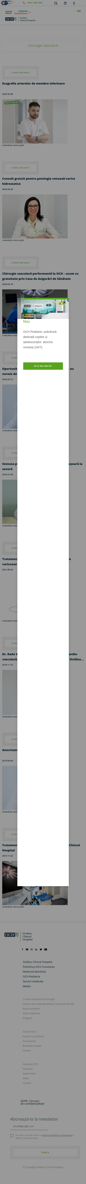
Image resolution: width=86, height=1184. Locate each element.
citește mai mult (20, 263)
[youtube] (27, 949)
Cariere (27, 1050)
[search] (55, 3)
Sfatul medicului (31, 1013)
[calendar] (65, 3)
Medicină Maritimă (34, 971)
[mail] (45, 949)
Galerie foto (29, 1073)
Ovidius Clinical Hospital (37, 962)
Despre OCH (29, 1031)
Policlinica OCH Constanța (39, 966)
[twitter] (41, 949)
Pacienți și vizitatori (33, 1036)
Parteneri (28, 1068)
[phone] (25, 3)
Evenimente (29, 1041)
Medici (27, 986)
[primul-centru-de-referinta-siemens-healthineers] (43, 12)
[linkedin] (36, 949)
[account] (74, 3)
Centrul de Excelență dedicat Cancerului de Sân (48, 1004)
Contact (27, 1083)
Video (26, 1078)
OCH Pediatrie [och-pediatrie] (31, 976)
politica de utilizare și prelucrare (57, 1135)
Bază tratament (31, 1008)
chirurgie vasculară (13, 240)
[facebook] (22, 949)
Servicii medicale (33, 981)
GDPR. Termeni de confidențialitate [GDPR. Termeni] (32, 1102)
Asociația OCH (30, 1064)
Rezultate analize (32, 1045)
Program (27, 1018)
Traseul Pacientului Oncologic (39, 999)
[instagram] (31, 949)
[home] (43, 19)
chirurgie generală (12, 430)
